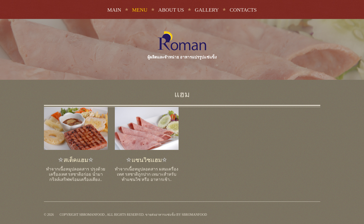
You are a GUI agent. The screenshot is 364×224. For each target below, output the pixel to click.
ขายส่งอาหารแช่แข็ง (160, 214)
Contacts (243, 10)
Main (114, 10)
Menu (139, 10)
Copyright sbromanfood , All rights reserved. (102, 214)
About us (171, 10)
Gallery (207, 10)
